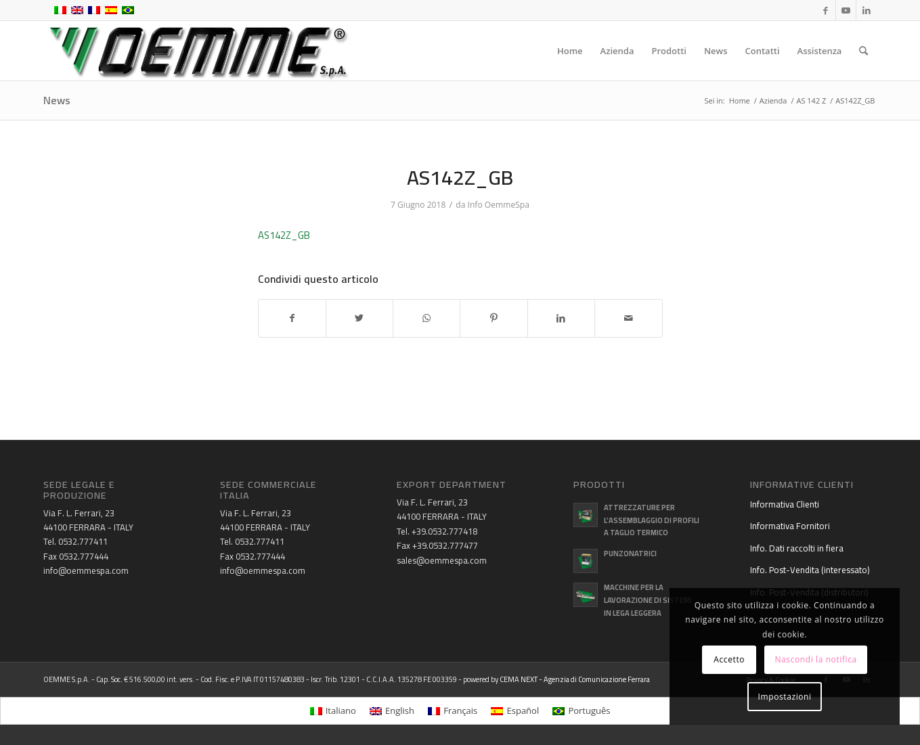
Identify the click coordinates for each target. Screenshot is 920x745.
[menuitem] (570, 51)
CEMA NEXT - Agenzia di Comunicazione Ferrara (575, 679)
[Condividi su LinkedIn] (561, 318)
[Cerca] (863, 51)
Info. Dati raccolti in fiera (797, 548)
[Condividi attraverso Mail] (628, 318)
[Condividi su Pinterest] (493, 318)
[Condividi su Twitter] (359, 318)
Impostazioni (785, 696)
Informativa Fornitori (790, 526)
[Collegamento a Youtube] (846, 10)
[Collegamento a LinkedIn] (866, 10)
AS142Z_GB (284, 235)
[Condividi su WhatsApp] (426, 318)
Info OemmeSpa (498, 204)
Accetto (729, 659)
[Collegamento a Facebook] (825, 10)
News (56, 100)
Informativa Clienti (784, 504)
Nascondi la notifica (815, 659)
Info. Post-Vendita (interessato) (810, 570)
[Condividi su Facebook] (292, 318)
